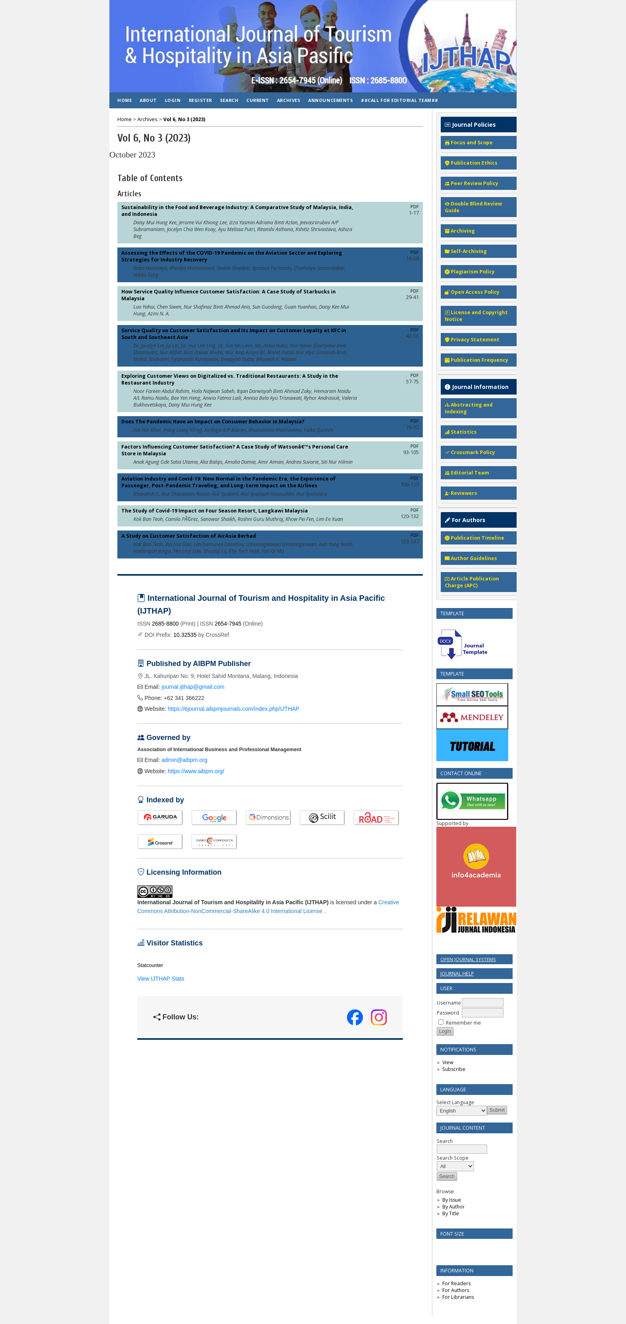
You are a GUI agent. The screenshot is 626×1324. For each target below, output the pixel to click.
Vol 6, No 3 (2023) (184, 119)
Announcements (330, 100)
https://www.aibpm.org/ (196, 771)
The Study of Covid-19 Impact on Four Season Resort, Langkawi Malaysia (214, 510)
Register (200, 100)
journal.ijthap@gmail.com (193, 687)
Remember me (463, 1022)
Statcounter (150, 965)
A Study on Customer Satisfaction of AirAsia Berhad (188, 535)
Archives (288, 100)
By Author (453, 1206)
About (148, 100)
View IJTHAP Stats (160, 978)
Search (462, 1145)
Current (257, 100)
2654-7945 (228, 623)
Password (448, 1012)
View (447, 1062)
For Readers (456, 1283)
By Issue (451, 1199)
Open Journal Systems (468, 959)
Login (173, 100)
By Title (450, 1213)
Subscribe (454, 1069)
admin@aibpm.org (185, 760)
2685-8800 (165, 623)
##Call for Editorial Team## (399, 100)
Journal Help (457, 973)
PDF (414, 206)
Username (449, 1002)
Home (124, 100)
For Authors (455, 1290)
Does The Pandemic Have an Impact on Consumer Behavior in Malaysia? (213, 421)
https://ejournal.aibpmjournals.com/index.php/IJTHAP (233, 709)
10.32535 (184, 635)
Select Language (455, 1102)
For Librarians (458, 1297)
